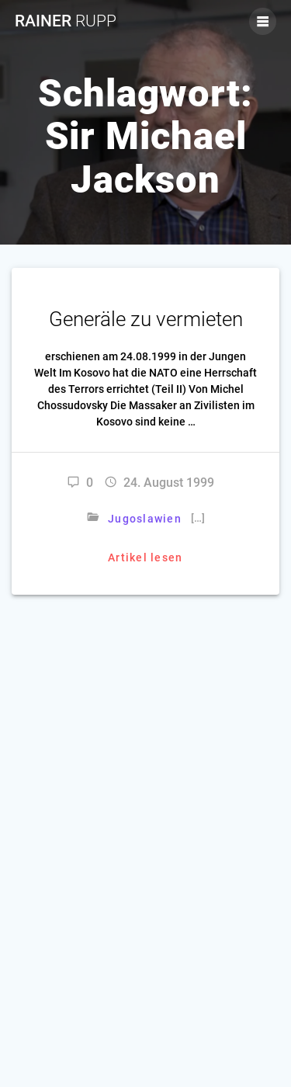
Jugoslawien (145, 518)
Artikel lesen (145, 557)
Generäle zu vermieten (146, 319)
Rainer (65, 21)
